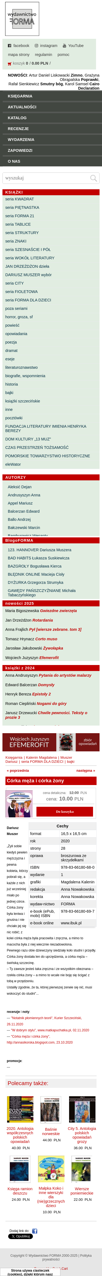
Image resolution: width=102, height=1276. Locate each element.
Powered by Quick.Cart (51, 1269)
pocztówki (13, 418)
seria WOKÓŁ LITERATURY (29, 258)
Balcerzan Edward (24, 511)
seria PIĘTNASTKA (22, 207)
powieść (12, 325)
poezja (11, 342)
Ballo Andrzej (19, 519)
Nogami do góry (52, 703)
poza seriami (16, 308)
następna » (85, 770)
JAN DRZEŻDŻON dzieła (27, 266)
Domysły (46, 685)
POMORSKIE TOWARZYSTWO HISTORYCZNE (47, 456)
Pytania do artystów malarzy (65, 675)
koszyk (19, 63)
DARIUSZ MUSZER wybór (28, 275)
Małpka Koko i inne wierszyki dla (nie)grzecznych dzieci (51, 1197)
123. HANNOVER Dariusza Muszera (40, 550)
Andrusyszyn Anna (24, 495)
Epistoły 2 (41, 694)
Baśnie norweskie (51, 1131)
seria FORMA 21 (19, 216)
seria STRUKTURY (22, 233)
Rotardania (42, 620)
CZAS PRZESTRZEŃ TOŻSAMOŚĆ (37, 447)
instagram (48, 45)
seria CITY (14, 283)
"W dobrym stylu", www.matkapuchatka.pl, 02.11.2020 (50, 1030)
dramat (11, 350)
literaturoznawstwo (21, 367)
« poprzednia (18, 770)
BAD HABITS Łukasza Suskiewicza (38, 558)
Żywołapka (53, 648)
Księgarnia (13, 757)
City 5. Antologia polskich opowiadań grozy (82, 1135)
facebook (21, 45)
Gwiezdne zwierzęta (58, 611)
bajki (9, 392)
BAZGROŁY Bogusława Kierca (34, 566)
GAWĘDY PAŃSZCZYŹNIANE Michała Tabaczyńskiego (42, 592)
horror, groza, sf (19, 317)
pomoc (63, 54)
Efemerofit (49, 658)
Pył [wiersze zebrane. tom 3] (55, 629)
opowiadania (16, 334)
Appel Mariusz (20, 503)
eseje (9, 359)
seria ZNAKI (15, 241)
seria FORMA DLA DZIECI (28, 300)
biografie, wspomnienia (25, 376)
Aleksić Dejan (20, 487)
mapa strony (18, 54)
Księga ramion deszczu (20, 1191)
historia (11, 384)
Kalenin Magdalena (41, 757)
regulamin (43, 54)
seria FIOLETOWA (21, 291)
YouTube (76, 45)
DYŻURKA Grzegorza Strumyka (35, 582)
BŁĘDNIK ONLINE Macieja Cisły (36, 574)
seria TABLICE (18, 224)
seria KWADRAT (19, 199)
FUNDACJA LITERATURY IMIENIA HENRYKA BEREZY (45, 428)
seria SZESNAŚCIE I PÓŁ (28, 249)
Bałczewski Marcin (24, 527)
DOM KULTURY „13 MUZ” (28, 439)
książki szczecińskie (22, 401)
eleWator (13, 464)
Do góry (96, 1256)
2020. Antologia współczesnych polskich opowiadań (20, 1135)
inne (9, 409)
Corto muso (46, 639)
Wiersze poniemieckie (81, 1191)
